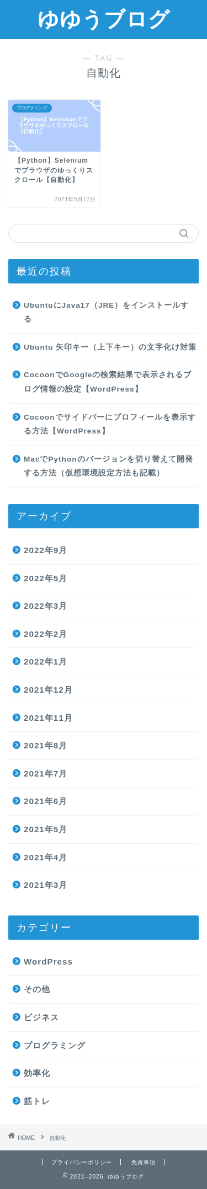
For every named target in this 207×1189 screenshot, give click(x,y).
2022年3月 (45, 605)
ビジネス (41, 1017)
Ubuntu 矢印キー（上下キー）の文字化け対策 (110, 347)
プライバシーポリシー (81, 1162)
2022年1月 (45, 661)
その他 (37, 989)
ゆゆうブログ (104, 19)
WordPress (48, 961)
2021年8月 (45, 745)
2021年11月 (48, 717)
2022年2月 (45, 634)
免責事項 (143, 1162)
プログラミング (55, 1045)
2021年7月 (45, 773)
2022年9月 (45, 550)
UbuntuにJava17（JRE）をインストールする (106, 312)
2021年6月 (45, 801)
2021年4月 (45, 857)
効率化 (37, 1073)
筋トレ (37, 1101)
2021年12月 (48, 689)
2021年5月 (45, 829)
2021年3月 (45, 885)
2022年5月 (45, 578)
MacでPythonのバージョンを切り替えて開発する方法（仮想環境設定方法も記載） (108, 466)
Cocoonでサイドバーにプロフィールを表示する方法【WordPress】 (110, 424)
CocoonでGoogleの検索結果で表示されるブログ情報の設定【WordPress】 (108, 382)
